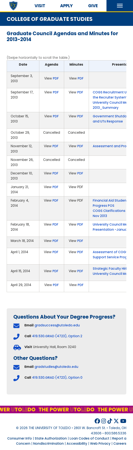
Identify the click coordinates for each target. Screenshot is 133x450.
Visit (40, 6)
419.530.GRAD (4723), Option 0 (57, 377)
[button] (119, 5)
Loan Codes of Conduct (89, 438)
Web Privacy (100, 443)
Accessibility (77, 443)
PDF (56, 78)
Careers (119, 443)
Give (93, 6)
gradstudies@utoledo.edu (56, 366)
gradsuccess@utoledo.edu (57, 325)
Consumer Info (19, 438)
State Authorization (51, 438)
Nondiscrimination (48, 443)
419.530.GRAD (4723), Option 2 (57, 336)
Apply (66, 6)
